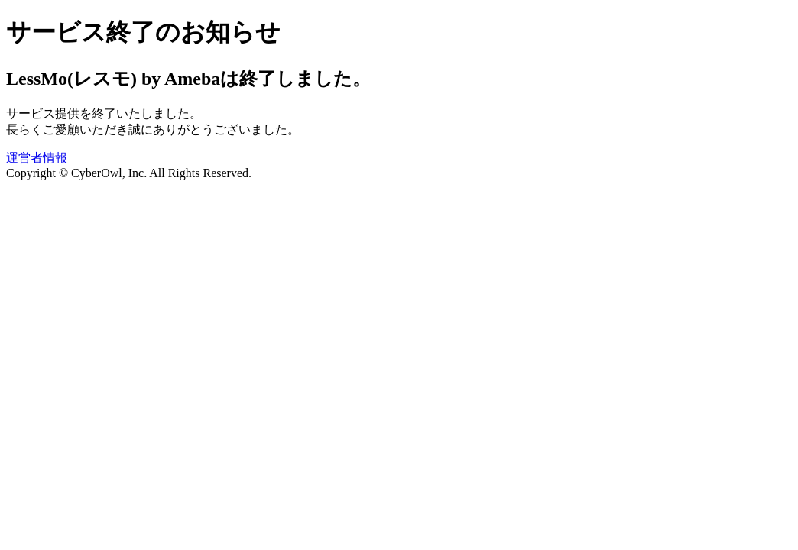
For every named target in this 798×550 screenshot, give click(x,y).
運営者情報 (36, 157)
